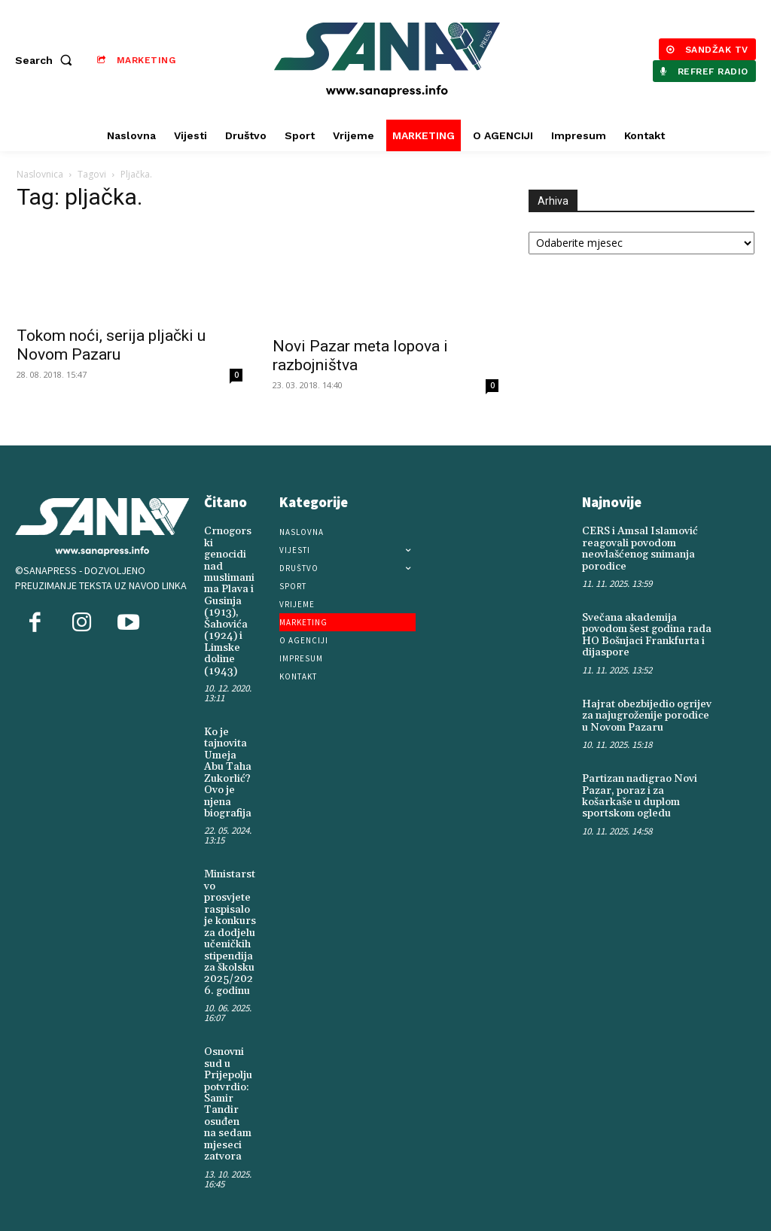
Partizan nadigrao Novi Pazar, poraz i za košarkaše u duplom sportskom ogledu (639, 796)
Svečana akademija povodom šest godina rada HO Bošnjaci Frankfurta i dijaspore (647, 635)
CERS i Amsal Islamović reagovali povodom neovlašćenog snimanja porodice (640, 548)
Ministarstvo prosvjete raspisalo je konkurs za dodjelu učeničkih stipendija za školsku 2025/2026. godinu (230, 932)
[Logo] (387, 60)
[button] (46, 60)
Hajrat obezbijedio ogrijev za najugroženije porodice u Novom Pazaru (647, 715)
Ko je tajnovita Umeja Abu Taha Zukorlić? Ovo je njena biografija (227, 772)
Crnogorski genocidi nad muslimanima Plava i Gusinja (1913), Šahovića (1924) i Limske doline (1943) (229, 600)
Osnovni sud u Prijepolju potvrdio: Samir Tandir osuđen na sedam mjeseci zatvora (228, 1103)
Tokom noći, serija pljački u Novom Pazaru (111, 345)
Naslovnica (40, 174)
